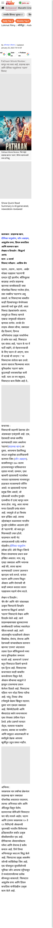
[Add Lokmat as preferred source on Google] (16, 50)
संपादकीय (24, 873)
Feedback (21, 883)
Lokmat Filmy (8, 25)
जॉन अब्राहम (45, 215)
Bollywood (11, 7)
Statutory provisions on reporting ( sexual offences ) (26, 887)
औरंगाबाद (24, 841)
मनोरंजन (12, 859)
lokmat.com (14, 900)
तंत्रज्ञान (36, 864)
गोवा (36, 850)
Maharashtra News (32, 813)
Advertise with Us (25, 879)
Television (41, 7)
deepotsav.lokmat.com (14, 909)
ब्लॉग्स (33, 868)
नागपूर (42, 841)
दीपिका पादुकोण (31, 215)
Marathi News (18, 813)
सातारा (26, 846)
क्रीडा (42, 859)
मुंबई (9, 841)
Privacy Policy (40, 879)
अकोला (18, 850)
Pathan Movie (15, 829)
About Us (11, 879)
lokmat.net (38, 909)
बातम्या (15, 873)
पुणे (16, 841)
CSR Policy (44, 891)
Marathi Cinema (26, 7)
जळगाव (28, 850)
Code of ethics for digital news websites (21, 891)
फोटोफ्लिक (32, 859)
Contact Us (10, 883)
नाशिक (34, 841)
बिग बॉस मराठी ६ (36, 14)
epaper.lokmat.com (39, 905)
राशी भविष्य (36, 873)
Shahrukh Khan (32, 829)
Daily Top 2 (29, 21)
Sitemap (30, 883)
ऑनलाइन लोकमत (9, 45)
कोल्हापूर (17, 846)
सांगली (34, 846)
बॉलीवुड (21, 25)
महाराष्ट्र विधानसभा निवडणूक (16, 868)
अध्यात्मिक (43, 868)
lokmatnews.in (39, 900)
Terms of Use (42, 883)
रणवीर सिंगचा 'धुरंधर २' (13, 14)
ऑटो (29, 864)
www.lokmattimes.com (14, 905)
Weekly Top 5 (44, 21)
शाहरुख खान (23, 357)
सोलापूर (7, 846)
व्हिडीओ (22, 859)
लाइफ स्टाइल (18, 864)
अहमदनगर (45, 846)
